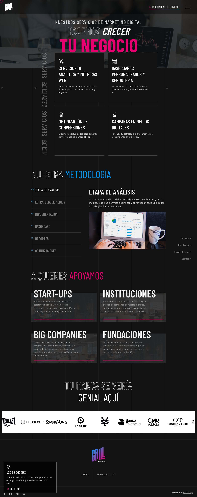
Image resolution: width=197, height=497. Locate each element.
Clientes (185, 258)
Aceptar (13, 488)
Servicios (185, 238)
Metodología (183, 245)
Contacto (85, 471)
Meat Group (188, 485)
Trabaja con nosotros (106, 471)
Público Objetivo (181, 251)
